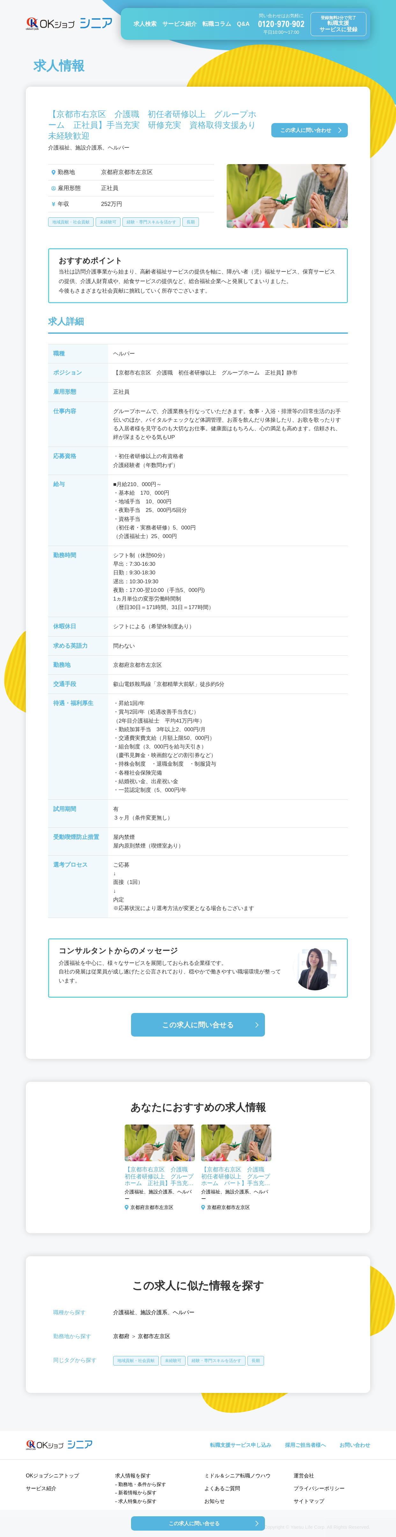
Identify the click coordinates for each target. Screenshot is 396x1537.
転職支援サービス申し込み (240, 1445)
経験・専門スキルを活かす (151, 222)
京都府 (121, 1336)
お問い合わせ (355, 1445)
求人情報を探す (133, 1475)
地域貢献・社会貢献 (71, 222)
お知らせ (214, 1501)
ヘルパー (183, 1312)
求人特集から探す (137, 1501)
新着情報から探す (137, 1492)
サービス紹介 (179, 24)
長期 (191, 222)
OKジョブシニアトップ (52, 1475)
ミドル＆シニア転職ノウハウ (237, 1475)
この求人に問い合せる (198, 1025)
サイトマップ (309, 1501)
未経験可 (108, 222)
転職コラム (216, 24)
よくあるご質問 (222, 1488)
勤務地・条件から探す (142, 1484)
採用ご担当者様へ (305, 1445)
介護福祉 (124, 1312)
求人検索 (145, 24)
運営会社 (304, 1475)
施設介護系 (153, 1312)
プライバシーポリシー (319, 1488)
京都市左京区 (154, 1336)
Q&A (243, 24)
